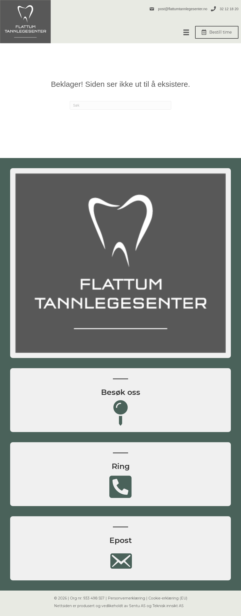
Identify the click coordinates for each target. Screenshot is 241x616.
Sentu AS (137, 606)
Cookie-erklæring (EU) (167, 598)
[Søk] (120, 105)
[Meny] (186, 32)
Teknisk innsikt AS (168, 606)
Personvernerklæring (126, 598)
